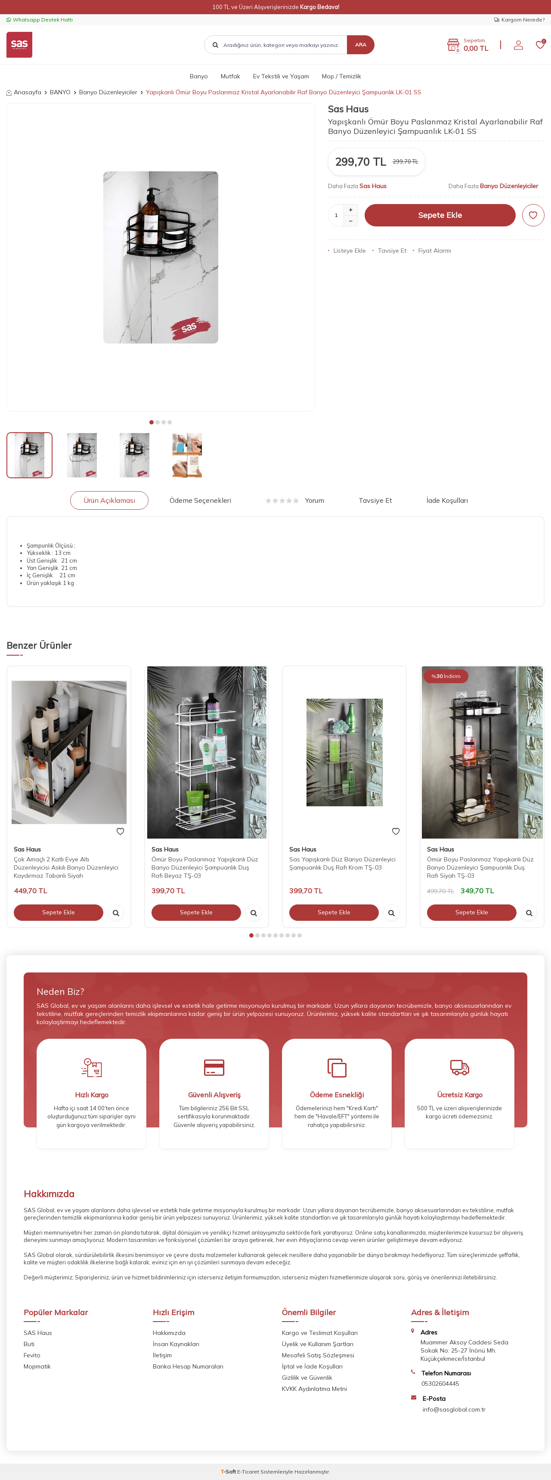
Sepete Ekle (440, 215)
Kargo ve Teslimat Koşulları (320, 1333)
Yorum (295, 500)
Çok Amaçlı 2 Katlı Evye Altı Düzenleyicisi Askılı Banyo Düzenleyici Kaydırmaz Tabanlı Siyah (66, 867)
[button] (151, 422)
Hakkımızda (169, 1333)
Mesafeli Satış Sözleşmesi (318, 1355)
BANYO (60, 92)
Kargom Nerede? (519, 19)
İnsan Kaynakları (176, 1344)
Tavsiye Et (389, 250)
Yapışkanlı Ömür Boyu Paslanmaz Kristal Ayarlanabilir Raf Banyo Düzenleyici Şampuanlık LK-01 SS (283, 92)
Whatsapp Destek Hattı (39, 19)
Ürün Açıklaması (109, 500)
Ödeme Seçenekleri (200, 500)
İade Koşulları (447, 500)
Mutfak (230, 76)
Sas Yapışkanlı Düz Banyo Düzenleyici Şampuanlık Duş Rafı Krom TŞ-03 (342, 863)
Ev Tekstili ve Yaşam (281, 76)
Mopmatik (37, 1366)
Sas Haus (348, 109)
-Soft (229, 1471)
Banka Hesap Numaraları (188, 1366)
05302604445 (440, 1383)
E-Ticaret (248, 1471)
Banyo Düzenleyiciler (108, 92)
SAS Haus (38, 1333)
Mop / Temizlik (341, 76)
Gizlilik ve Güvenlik (307, 1377)
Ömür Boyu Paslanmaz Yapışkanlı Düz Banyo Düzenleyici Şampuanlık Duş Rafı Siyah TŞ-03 (480, 867)
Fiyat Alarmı (432, 250)
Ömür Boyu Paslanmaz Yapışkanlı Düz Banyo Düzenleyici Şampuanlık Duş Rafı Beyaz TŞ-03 (205, 867)
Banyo (199, 76)
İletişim (162, 1355)
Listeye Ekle (347, 250)
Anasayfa (23, 92)
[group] (161, 257)
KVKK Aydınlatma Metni (314, 1389)
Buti (29, 1344)
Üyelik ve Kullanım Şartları (317, 1344)
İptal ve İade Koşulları (312, 1366)
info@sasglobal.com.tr (454, 1409)
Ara (360, 44)
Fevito (32, 1355)
